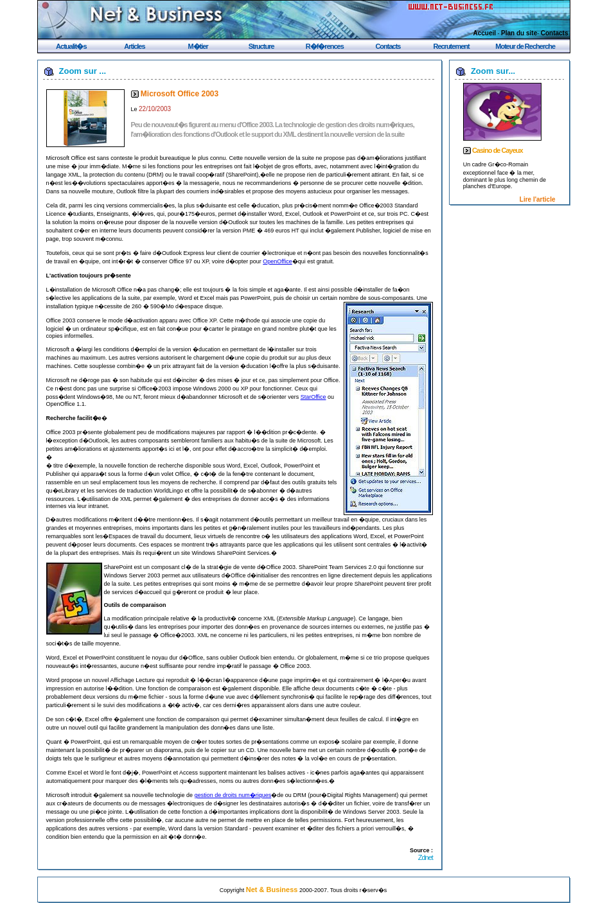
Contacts (554, 33)
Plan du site (519, 33)
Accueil (485, 33)
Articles (134, 46)
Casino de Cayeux (497, 150)
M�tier (197, 46)
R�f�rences (325, 46)
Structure (261, 46)
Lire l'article (538, 199)
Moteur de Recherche (525, 46)
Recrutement (451, 46)
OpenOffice (277, 261)
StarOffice (313, 397)
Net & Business (272, 889)
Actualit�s (71, 46)
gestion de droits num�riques (233, 795)
